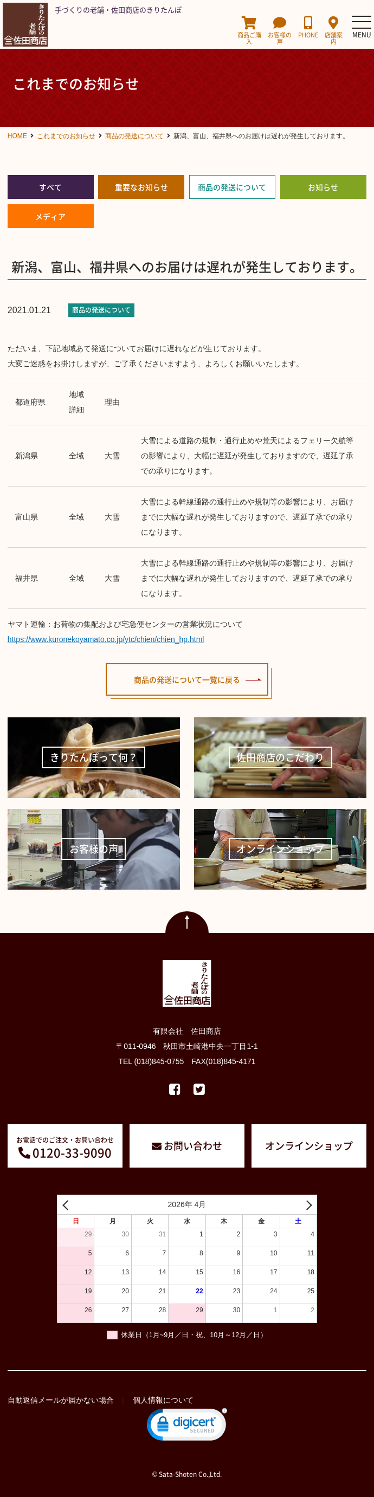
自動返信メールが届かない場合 (61, 1400)
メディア (50, 216)
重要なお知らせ (141, 187)
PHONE (308, 27)
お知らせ (323, 187)
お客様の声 (279, 30)
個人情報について (163, 1400)
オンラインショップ (309, 1145)
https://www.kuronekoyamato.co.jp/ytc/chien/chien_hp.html (106, 639)
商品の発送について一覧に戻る (187, 679)
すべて (50, 187)
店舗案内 (334, 30)
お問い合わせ (193, 1145)
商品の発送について (232, 187)
